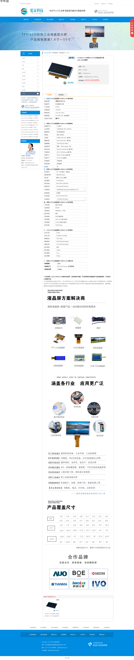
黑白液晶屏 (50, 19)
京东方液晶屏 (54, 627)
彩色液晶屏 (38, 19)
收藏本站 (103, 3)
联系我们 (105, 19)
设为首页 (96, 3)
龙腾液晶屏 (75, 627)
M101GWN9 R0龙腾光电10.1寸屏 (30, 120)
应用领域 (72, 19)
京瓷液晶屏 (65, 627)
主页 (50, 52)
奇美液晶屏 (62, 52)
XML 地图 (67, 658)
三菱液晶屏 (106, 627)
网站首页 (26, 19)
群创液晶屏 (33, 627)
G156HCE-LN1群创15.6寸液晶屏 (30, 134)
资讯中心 (83, 19)
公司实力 (94, 19)
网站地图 (110, 3)
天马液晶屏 (86, 627)
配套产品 (61, 19)
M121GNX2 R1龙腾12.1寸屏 (29, 127)
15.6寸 (30, 53)
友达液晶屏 (43, 627)
